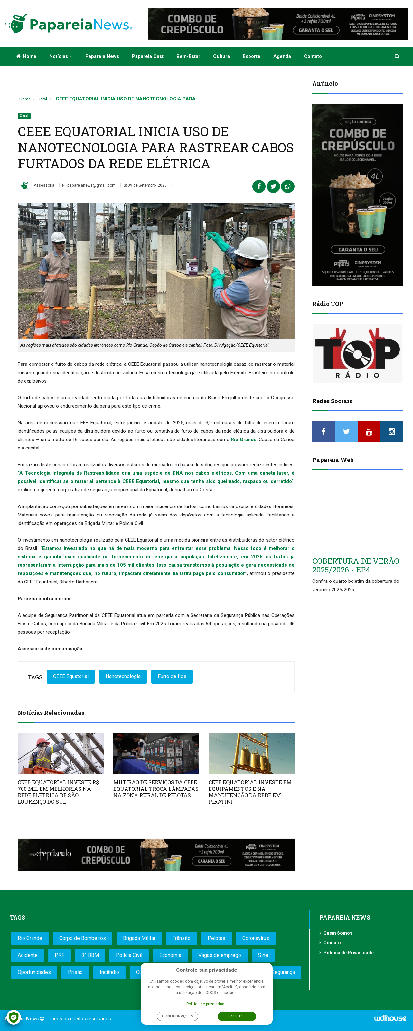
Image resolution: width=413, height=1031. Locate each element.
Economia (170, 955)
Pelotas (216, 938)
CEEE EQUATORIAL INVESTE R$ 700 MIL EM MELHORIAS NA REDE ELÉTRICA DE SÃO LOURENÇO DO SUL (58, 792)
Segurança (283, 972)
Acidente (28, 955)
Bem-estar (188, 56)
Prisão (75, 972)
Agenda (282, 56)
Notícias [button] (60, 56)
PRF (59, 955)
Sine (263, 955)
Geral (42, 99)
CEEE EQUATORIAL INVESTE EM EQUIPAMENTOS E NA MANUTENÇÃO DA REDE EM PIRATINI (250, 792)
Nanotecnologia (123, 676)
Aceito (237, 1016)
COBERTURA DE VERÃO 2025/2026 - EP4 (355, 565)
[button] (397, 56)
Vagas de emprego (219, 955)
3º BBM (90, 955)
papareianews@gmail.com (88, 185)
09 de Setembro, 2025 (144, 185)
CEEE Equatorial (71, 676)
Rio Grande (30, 938)
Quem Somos (338, 933)
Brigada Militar (139, 938)
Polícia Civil (129, 955)
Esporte (251, 56)
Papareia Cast (148, 56)
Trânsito (182, 938)
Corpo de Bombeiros (82, 938)
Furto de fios (172, 676)
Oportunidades (34, 972)
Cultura (221, 56)
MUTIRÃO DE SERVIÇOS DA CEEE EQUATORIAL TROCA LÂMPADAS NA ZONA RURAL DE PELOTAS (156, 789)
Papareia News (102, 56)
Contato (313, 56)
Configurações (177, 1016)
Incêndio (109, 972)
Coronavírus (255, 938)
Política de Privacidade (349, 952)
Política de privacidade (206, 1004)
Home (26, 56)
